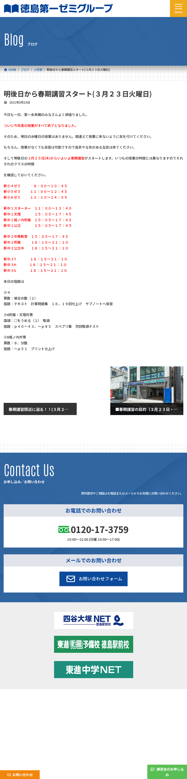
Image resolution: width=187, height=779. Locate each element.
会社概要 (14, 710)
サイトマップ (140, 736)
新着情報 (104, 699)
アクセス (103, 710)
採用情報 (14, 715)
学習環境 (104, 704)
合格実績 (14, 704)
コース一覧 (15, 699)
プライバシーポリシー (167, 736)
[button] (93, 579)
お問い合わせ (106, 715)
